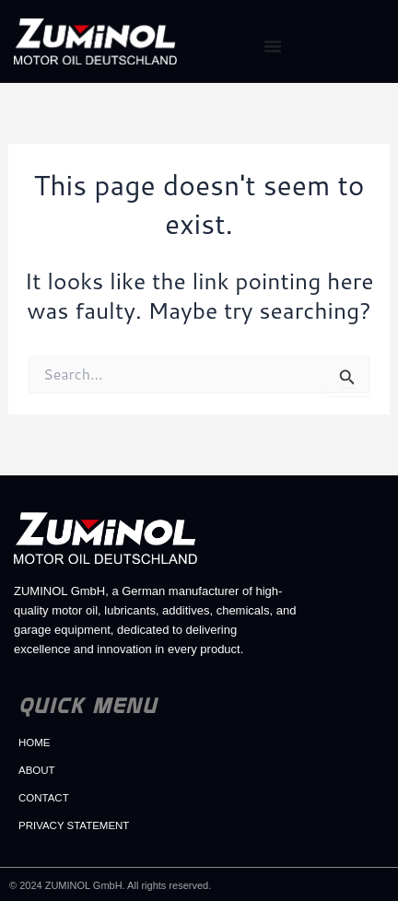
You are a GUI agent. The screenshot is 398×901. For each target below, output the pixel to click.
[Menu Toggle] (272, 46)
